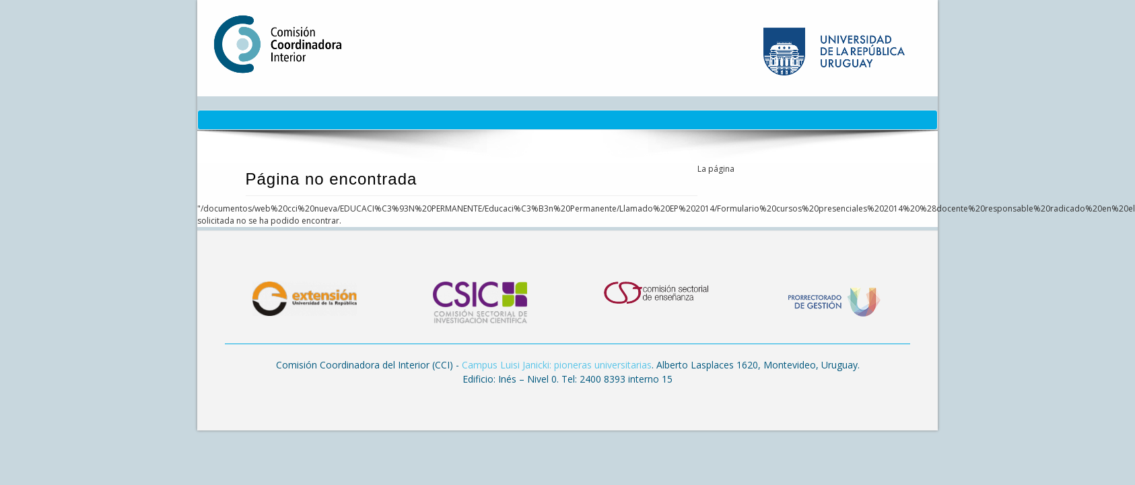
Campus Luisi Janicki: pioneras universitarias (557, 364)
